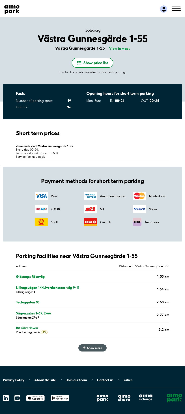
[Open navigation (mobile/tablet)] (176, 8)
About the (45, 380)
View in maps (119, 48)
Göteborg (92, 30)
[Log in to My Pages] (163, 9)
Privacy (13, 380)
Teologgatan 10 (27, 302)
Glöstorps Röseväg (30, 277)
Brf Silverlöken (27, 328)
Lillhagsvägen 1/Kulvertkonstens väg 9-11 (47, 288)
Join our (76, 380)
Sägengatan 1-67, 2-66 (33, 313)
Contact (105, 380)
